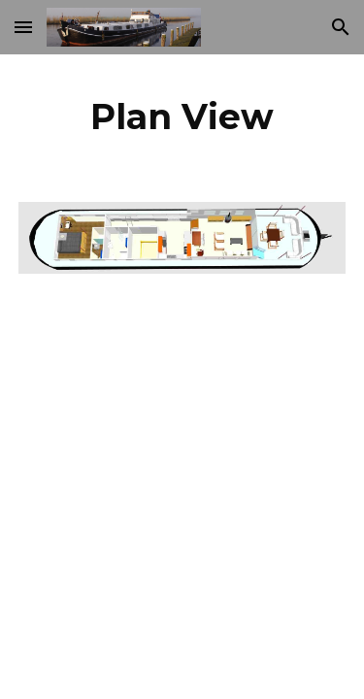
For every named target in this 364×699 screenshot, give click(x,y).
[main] (182, 116)
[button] (23, 26)
